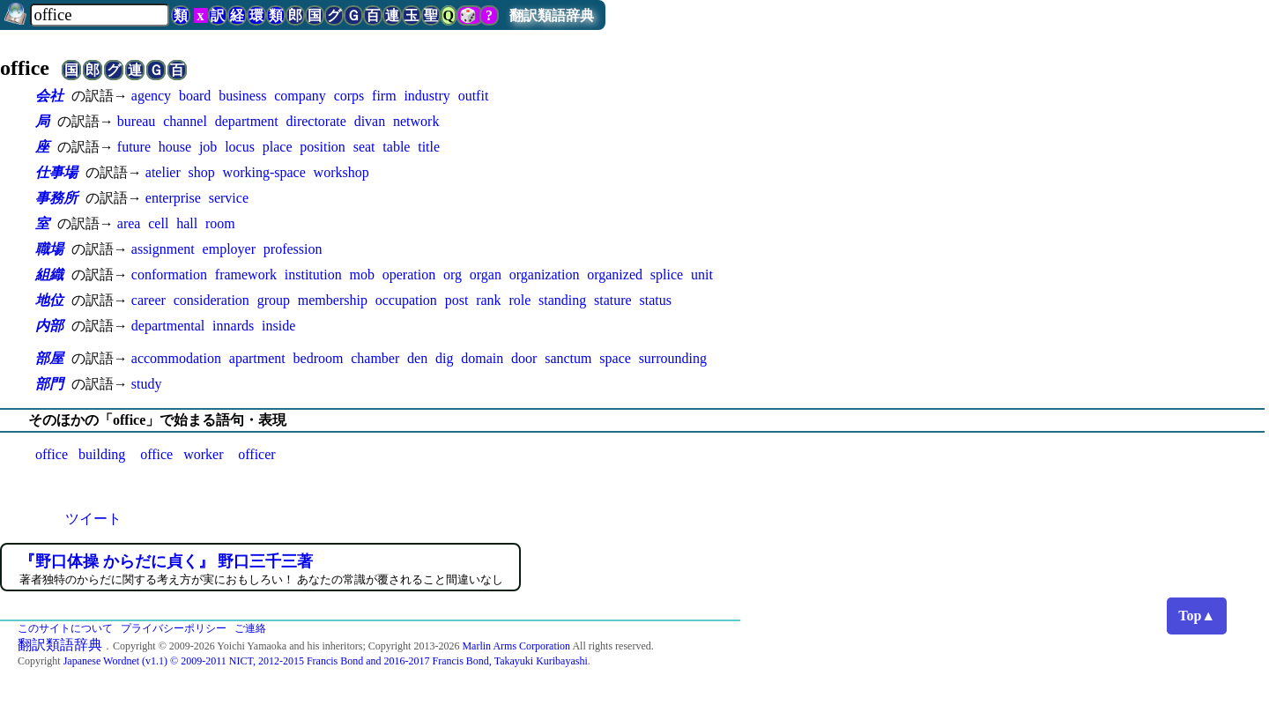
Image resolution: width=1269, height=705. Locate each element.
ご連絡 (250, 628)
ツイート (93, 518)
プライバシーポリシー (173, 628)
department (246, 121)
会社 (49, 95)
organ (485, 274)
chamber (375, 358)
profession (293, 248)
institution (313, 274)
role (519, 300)
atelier (163, 172)
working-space (264, 172)
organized (614, 274)
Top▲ (1196, 615)
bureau (136, 121)
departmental (168, 325)
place (278, 146)
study (146, 383)
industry (426, 95)
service (229, 197)
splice (666, 274)
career (148, 300)
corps (349, 95)
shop (202, 172)
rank (488, 300)
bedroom (318, 358)
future (134, 146)
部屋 (49, 358)
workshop (341, 172)
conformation (169, 274)
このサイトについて (65, 628)
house (175, 146)
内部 (49, 325)
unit (702, 274)
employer (229, 248)
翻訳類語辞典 (551, 15)
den (417, 358)
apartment (257, 358)
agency (151, 95)
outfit (473, 95)
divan (370, 121)
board (195, 95)
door (524, 358)
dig (444, 358)
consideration (211, 300)
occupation (406, 300)
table (396, 146)
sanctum (568, 358)
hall (186, 223)
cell (158, 223)
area (129, 223)
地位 (49, 300)
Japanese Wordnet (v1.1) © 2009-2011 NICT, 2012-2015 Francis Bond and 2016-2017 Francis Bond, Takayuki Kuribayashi (325, 661)
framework (246, 274)
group (273, 300)
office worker (181, 454)
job (208, 146)
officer (256, 454)
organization (544, 274)
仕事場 (56, 172)
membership (332, 300)
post (457, 300)
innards (233, 325)
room (220, 223)
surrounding (673, 358)
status (656, 300)
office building (80, 454)
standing (562, 300)
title (429, 146)
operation (408, 274)
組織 (49, 274)
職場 (49, 248)
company (300, 95)
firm (384, 95)
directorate (315, 121)
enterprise (173, 197)
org (452, 274)
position (322, 146)
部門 (49, 383)
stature (613, 300)
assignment (163, 248)
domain (482, 358)
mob (361, 274)
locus (240, 146)
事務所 (56, 197)
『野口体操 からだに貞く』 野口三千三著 (166, 561)
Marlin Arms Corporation (516, 646)
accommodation (176, 358)
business (242, 95)
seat (364, 146)
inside (278, 325)
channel (185, 121)
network (416, 121)
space (615, 358)
